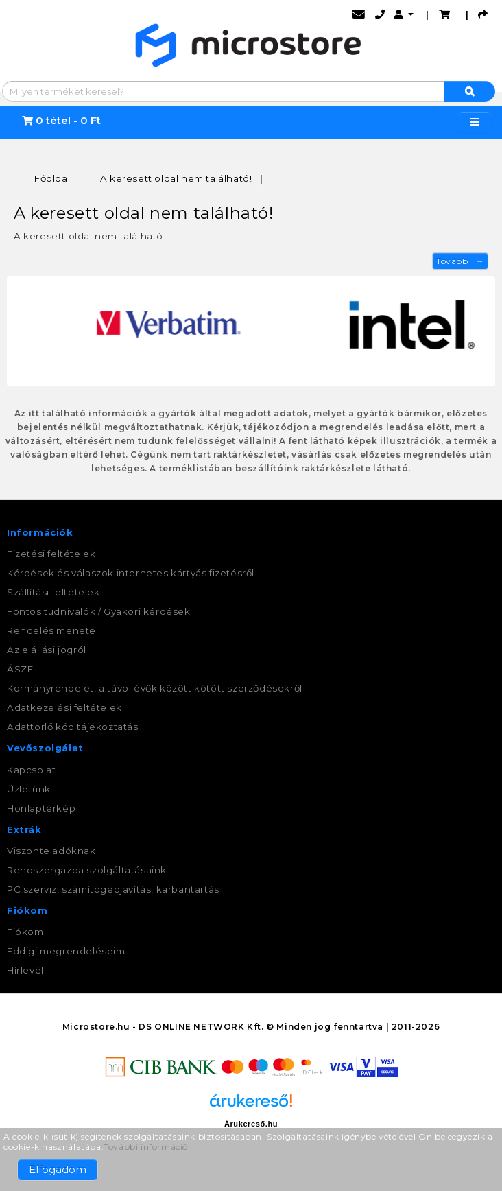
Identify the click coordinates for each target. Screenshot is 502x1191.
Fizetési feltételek (51, 553)
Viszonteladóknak (51, 850)
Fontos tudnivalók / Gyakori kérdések (99, 611)
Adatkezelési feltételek (64, 707)
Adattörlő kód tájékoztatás (73, 726)
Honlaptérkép (41, 808)
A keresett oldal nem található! (176, 178)
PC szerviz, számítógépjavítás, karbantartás (113, 889)
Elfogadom (57, 1169)
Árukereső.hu (251, 1124)
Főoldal (52, 178)
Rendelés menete (51, 630)
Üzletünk (29, 788)
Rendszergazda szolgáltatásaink (87, 869)
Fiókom (25, 931)
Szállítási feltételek (53, 592)
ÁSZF (20, 668)
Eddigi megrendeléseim (66, 950)
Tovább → (460, 261)
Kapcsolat (31, 769)
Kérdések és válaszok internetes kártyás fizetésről (130, 572)
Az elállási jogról (46, 649)
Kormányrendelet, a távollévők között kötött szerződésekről (154, 688)
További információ (146, 1147)
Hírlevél (25, 970)
